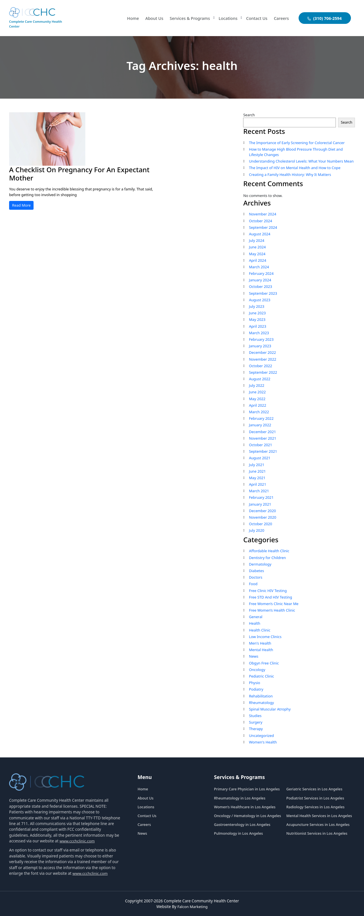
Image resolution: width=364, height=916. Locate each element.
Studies (255, 715)
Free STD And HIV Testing (270, 597)
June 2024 (257, 247)
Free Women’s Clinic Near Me (273, 603)
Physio (254, 682)
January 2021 (260, 504)
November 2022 (262, 359)
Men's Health (260, 643)
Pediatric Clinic (261, 676)
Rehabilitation (260, 696)
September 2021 (263, 451)
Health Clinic (259, 630)
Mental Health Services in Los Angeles (319, 815)
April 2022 (257, 405)
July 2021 (256, 464)
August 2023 (259, 299)
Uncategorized (261, 735)
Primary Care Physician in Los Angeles (247, 789)
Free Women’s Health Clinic (272, 610)
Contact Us (255, 18)
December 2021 (262, 431)
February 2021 (261, 497)
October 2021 (260, 444)
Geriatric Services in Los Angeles (314, 789)
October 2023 (260, 286)
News (253, 656)
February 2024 (261, 273)
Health (254, 623)
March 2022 (259, 411)
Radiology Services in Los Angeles (315, 806)
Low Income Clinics (265, 636)
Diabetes (256, 570)
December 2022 (262, 352)
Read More (21, 205)
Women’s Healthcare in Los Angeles (245, 806)
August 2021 (259, 457)
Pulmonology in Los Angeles (238, 833)
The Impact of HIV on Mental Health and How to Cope (294, 167)
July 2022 (256, 385)
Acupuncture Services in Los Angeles (318, 824)
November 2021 (262, 438)
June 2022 (257, 391)
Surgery (255, 722)
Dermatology (260, 564)
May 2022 (257, 398)
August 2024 (259, 233)
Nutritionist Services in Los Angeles (317, 833)
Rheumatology (261, 702)
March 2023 (259, 332)
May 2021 (257, 477)
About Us (148, 18)
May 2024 (257, 253)
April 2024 (257, 260)
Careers (281, 18)
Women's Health (263, 742)
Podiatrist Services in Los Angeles (315, 798)
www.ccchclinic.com (77, 841)
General (255, 616)
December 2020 (262, 510)
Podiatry (256, 689)
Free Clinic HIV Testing (268, 590)
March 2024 (259, 266)
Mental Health (261, 649)
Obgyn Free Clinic (264, 663)
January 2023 (260, 345)
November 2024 (262, 214)
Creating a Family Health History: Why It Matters (290, 174)
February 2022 (261, 418)
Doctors (255, 577)
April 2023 (257, 326)
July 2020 (256, 530)
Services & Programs (186, 18)
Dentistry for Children (267, 557)
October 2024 (260, 220)
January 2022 (260, 424)
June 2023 (257, 312)
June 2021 (257, 471)
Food (253, 583)
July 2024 (256, 240)
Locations (226, 18)
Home (127, 18)
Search (249, 114)
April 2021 (257, 484)
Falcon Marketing (192, 906)
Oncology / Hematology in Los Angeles (247, 815)
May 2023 (257, 319)
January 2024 (260, 280)
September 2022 (263, 372)
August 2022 (259, 378)
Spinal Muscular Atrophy (270, 709)
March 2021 (259, 490)
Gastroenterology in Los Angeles (242, 824)
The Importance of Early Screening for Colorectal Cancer (297, 142)
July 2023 (256, 306)
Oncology (257, 669)
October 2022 (260, 365)
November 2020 (262, 517)
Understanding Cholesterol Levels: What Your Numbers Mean (301, 161)
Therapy (256, 728)
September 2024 (263, 227)
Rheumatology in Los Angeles (240, 798)
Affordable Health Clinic (269, 550)
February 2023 (261, 339)
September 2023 (263, 293)
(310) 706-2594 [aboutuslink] (324, 18)
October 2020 (260, 523)
